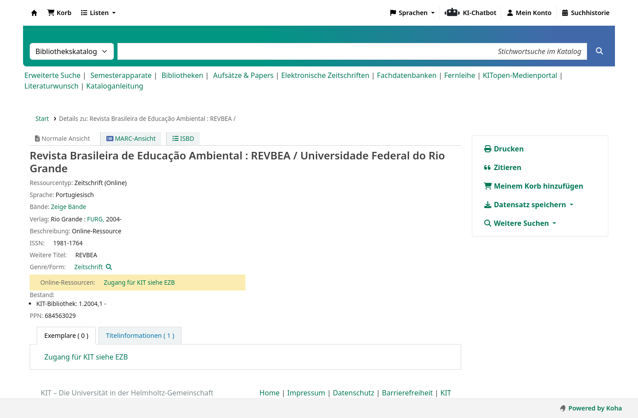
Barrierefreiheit (407, 393)
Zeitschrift (88, 267)
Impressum (306, 393)
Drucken (503, 149)
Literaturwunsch (51, 86)
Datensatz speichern (525, 204)
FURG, (96, 219)
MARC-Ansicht (131, 138)
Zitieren (502, 167)
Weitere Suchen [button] (517, 223)
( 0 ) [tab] (66, 335)
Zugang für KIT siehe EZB (139, 282)
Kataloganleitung (115, 86)
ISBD (183, 138)
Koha (34, 13)
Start (42, 118)
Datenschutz (353, 393)
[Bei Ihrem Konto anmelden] (528, 12)
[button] (59, 12)
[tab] (140, 335)
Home (270, 393)
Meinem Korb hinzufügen (533, 186)
